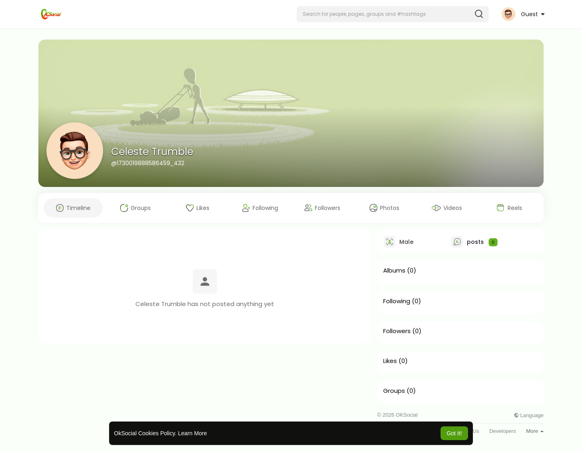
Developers (502, 431)
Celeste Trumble (152, 152)
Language (529, 415)
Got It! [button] (454, 433)
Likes (390, 361)
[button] (393, 14)
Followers (397, 331)
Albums (394, 270)
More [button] (535, 431)
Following (396, 301)
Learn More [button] (192, 433)
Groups (394, 391)
